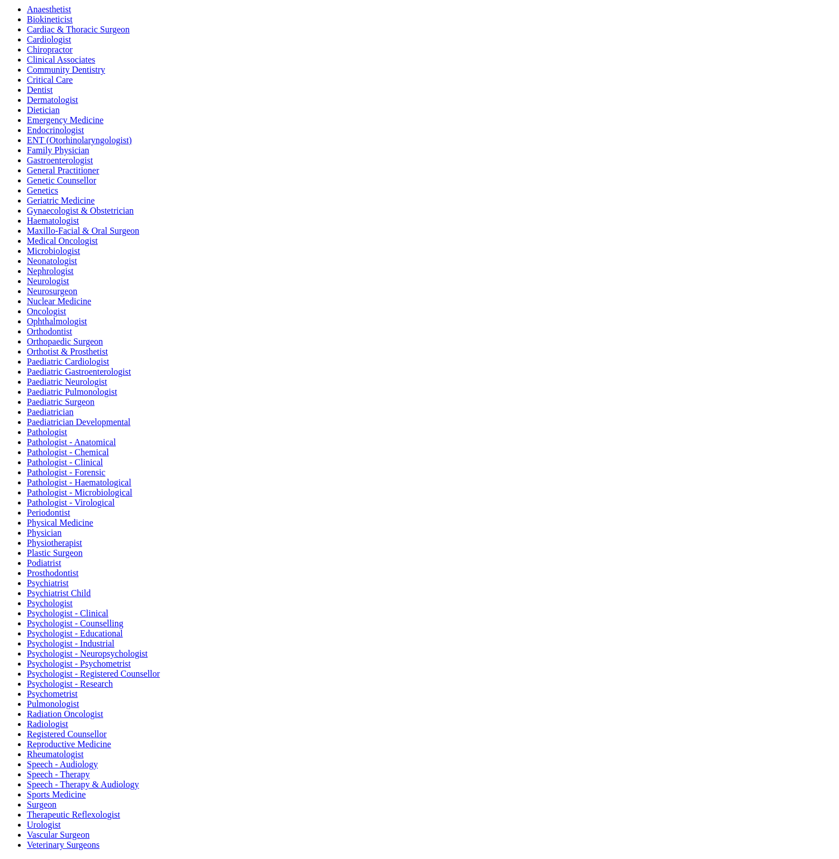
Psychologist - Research (70, 683)
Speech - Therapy (58, 774)
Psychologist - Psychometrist (79, 663)
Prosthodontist (52, 573)
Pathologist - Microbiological (79, 492)
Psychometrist (52, 693)
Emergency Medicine (65, 120)
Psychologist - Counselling (75, 623)
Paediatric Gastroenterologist (79, 371)
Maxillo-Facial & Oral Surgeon (83, 230)
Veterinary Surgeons (63, 844)
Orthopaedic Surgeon (65, 341)
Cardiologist (49, 39)
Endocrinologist (55, 130)
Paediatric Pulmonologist (72, 392)
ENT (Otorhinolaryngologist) (79, 140)
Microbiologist (53, 251)
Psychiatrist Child (59, 593)
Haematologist (53, 220)
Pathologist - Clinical (65, 462)
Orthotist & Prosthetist (67, 351)
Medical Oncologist (62, 241)
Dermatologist (52, 100)
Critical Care (50, 79)
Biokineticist (50, 19)
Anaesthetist (49, 9)
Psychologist (50, 603)
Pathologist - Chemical (68, 452)
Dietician (43, 110)
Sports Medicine (56, 794)
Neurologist (48, 281)
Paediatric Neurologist (67, 381)
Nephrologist (50, 271)
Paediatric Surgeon (61, 402)
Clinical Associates (61, 59)
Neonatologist (52, 261)
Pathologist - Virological (71, 502)
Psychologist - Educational (75, 633)
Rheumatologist (55, 754)
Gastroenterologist (60, 160)
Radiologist (47, 724)
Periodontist (48, 512)
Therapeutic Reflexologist (73, 814)
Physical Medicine (60, 522)
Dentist (40, 90)
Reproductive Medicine (69, 744)
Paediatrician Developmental (78, 422)
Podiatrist (44, 563)
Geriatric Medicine (61, 200)
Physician (44, 532)
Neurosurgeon (52, 291)
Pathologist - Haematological (79, 482)
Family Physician (58, 150)
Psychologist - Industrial (70, 643)
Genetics (42, 190)
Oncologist (46, 311)
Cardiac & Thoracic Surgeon (78, 29)
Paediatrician (50, 412)
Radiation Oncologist (65, 714)
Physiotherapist (54, 543)
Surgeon (41, 804)
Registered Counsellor (67, 734)
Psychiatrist (48, 583)
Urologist (43, 824)
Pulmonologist (53, 704)
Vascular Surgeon (58, 834)
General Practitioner (63, 170)
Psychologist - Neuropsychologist (87, 653)
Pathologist (47, 432)
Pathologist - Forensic (66, 472)
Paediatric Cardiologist (68, 361)
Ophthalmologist (57, 321)
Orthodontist (49, 331)
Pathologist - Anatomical (71, 442)
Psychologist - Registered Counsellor (93, 673)
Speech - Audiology (62, 764)
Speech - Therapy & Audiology (83, 784)
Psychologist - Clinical (68, 613)
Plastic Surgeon (55, 553)
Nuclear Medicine (59, 301)
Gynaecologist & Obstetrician (80, 210)
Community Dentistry (66, 69)
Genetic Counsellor (61, 180)
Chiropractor (50, 49)
